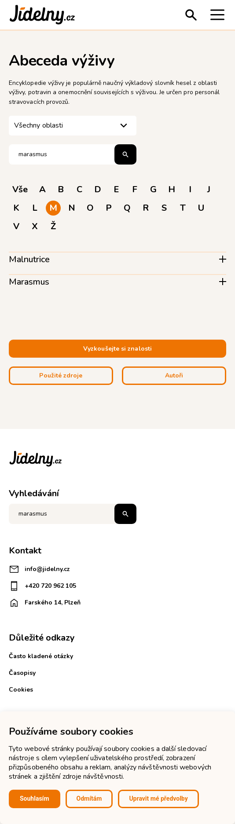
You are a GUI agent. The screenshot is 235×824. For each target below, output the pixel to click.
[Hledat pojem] (72, 154)
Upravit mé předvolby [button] (158, 798)
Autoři (174, 375)
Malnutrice (29, 259)
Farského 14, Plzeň (45, 602)
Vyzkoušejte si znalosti (117, 348)
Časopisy (22, 673)
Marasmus (29, 282)
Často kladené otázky (41, 656)
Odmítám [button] (89, 798)
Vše (20, 189)
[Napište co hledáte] (72, 514)
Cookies (21, 689)
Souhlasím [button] (34, 798)
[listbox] (72, 126)
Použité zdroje (60, 375)
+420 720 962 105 (42, 586)
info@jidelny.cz (39, 569)
